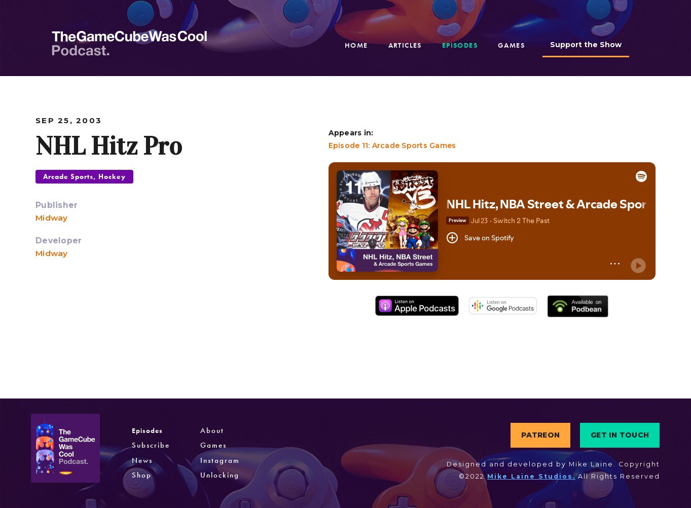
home (356, 45)
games (511, 45)
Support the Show (586, 44)
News (142, 460)
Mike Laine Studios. (531, 476)
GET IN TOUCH (620, 435)
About (212, 430)
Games (213, 445)
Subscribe (151, 445)
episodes (460, 45)
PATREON (540, 435)
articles (405, 45)
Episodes (147, 430)
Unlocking (219, 475)
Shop (142, 475)
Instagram (220, 460)
